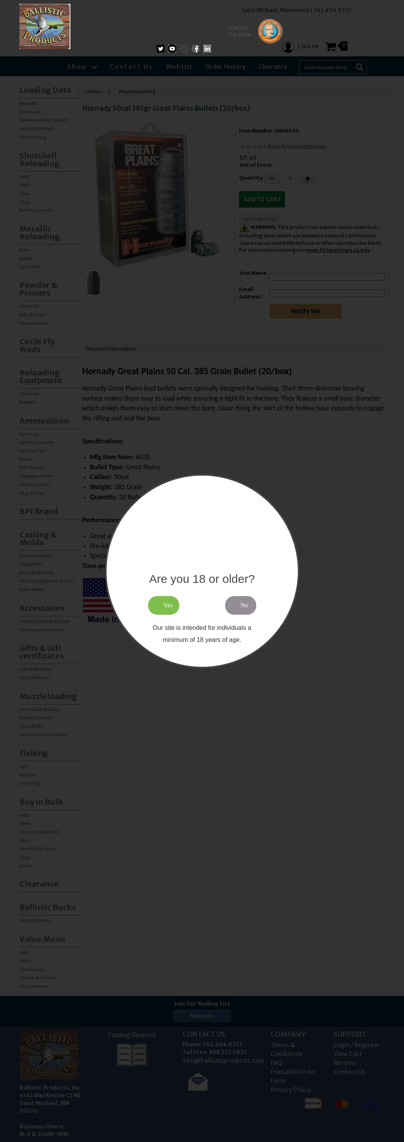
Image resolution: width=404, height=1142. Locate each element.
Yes (168, 605)
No (244, 605)
